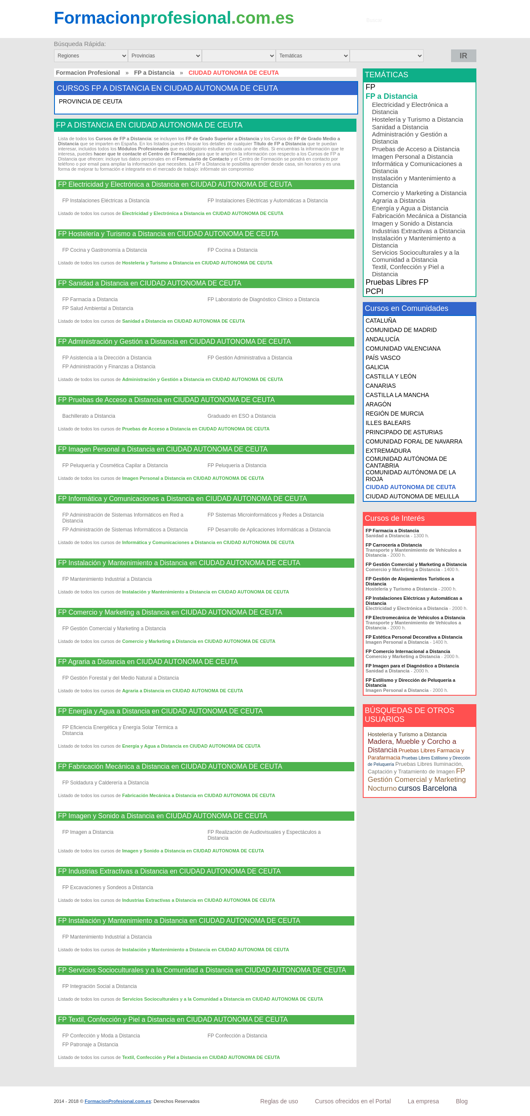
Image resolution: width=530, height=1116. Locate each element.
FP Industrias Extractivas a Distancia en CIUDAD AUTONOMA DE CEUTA (169, 871)
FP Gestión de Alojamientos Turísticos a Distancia (410, 581)
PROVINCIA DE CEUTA (90, 101)
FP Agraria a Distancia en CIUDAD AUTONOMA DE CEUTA (148, 662)
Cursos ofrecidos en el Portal (353, 1101)
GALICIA (377, 367)
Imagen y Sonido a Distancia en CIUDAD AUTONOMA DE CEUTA (193, 850)
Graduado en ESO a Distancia (242, 416)
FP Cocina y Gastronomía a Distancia (105, 250)
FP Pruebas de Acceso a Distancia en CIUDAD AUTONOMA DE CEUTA (166, 400)
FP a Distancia (154, 72)
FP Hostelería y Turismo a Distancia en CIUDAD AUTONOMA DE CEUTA (168, 234)
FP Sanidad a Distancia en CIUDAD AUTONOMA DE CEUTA (150, 283)
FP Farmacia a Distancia (90, 299)
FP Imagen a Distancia (88, 832)
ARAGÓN (378, 404)
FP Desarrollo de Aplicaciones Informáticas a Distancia (269, 530)
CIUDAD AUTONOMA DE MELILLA (412, 496)
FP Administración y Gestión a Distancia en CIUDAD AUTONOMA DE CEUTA (174, 341)
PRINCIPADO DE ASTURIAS (404, 432)
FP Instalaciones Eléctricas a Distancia (106, 201)
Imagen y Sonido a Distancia (412, 223)
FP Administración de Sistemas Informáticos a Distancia (125, 530)
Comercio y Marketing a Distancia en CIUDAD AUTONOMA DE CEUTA (198, 641)
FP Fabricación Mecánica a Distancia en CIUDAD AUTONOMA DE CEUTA (170, 766)
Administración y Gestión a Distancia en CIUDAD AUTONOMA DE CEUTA (202, 379)
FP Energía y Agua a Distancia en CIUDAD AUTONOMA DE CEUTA (160, 711)
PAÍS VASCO (383, 357)
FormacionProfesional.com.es (117, 1101)
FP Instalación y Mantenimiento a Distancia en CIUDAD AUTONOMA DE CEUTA (179, 563)
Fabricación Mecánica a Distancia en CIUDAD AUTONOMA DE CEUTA (198, 795)
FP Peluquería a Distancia (237, 465)
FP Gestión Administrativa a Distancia (250, 358)
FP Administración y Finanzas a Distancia (109, 367)
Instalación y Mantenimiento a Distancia (414, 181)
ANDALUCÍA (383, 339)
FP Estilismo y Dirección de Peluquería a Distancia (411, 683)
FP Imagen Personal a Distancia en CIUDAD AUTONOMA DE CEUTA (163, 449)
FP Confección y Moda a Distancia (101, 1036)
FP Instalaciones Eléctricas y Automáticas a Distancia (268, 201)
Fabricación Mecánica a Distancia (419, 215)
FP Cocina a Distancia (233, 250)
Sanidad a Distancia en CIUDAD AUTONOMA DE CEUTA (183, 321)
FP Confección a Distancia (237, 1036)
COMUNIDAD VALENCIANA (403, 348)
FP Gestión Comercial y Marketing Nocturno (417, 779)
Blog (461, 1101)
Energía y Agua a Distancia (410, 208)
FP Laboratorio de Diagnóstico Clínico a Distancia (264, 299)
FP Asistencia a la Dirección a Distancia (107, 358)
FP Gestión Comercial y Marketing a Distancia (114, 628)
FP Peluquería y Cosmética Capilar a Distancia (115, 465)
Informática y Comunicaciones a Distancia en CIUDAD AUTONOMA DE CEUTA (208, 542)
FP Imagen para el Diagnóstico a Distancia (412, 665)
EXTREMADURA (388, 450)
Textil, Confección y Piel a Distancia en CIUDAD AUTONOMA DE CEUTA (201, 1057)
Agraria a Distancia (399, 200)
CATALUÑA (381, 320)
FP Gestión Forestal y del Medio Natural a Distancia (121, 678)
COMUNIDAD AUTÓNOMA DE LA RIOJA (411, 475)
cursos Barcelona (427, 788)
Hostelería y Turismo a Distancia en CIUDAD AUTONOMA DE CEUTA (197, 262)
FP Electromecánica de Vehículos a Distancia (415, 617)
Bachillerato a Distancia (89, 416)
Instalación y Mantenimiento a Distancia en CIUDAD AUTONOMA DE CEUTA (205, 591)
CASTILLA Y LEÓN (391, 376)
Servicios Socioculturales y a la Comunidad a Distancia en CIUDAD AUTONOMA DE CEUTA (222, 999)
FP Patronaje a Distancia (91, 1045)
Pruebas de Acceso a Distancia (416, 148)
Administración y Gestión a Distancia (409, 138)
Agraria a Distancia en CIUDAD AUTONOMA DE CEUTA (182, 690)
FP (370, 87)
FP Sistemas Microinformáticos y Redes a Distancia (266, 515)
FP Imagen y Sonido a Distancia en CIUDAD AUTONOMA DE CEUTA (162, 816)
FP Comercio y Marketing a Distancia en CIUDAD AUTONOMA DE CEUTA (170, 612)
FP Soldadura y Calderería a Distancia (106, 783)
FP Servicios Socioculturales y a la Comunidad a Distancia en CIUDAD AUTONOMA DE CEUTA (202, 970)
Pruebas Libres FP (397, 282)
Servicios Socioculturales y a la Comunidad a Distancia (415, 256)
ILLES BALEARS (388, 422)
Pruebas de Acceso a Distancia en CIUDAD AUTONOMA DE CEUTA (195, 428)
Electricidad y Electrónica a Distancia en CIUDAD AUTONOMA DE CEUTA (202, 213)
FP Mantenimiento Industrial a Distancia (107, 579)
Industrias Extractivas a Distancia (418, 230)
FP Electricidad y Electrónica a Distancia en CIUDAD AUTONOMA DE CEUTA (175, 184)
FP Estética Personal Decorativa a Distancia (414, 637)
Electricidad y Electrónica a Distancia (410, 108)
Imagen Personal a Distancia (412, 156)
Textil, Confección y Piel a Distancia (408, 270)
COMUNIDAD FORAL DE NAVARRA (414, 441)
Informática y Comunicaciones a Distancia (417, 167)
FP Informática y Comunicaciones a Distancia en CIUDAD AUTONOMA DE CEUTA (182, 498)
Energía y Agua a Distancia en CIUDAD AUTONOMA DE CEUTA (191, 746)
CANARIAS (381, 385)
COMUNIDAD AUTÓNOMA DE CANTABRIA (406, 462)
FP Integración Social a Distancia (100, 986)
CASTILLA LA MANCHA (397, 395)
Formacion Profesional (88, 72)
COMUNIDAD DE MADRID (401, 330)
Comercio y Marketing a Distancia (419, 192)
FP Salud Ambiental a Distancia (98, 308)
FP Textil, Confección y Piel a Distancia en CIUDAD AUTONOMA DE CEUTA (173, 1019)
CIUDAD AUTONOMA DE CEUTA (411, 487)
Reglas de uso (279, 1101)
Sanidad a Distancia (400, 127)
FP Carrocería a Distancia (394, 544)
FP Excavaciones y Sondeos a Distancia (108, 887)
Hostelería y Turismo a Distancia (417, 119)
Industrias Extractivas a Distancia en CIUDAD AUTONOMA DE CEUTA (198, 900)
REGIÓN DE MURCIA (395, 413)
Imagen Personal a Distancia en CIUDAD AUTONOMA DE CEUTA (193, 478)
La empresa (423, 1101)
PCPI (374, 291)
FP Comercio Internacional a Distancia (408, 651)
